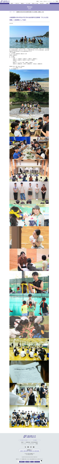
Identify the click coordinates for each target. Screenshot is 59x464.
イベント (32, 461)
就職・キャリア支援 (35, 3)
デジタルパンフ (37, 461)
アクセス (54, 1)
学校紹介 (12, 3)
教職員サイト (23, 442)
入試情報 (47, 3)
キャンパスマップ (50, 1)
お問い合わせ (45, 1)
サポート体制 (28, 3)
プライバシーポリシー (24, 443)
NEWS (14, 11)
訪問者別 (37, 1)
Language (41, 1)
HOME (10, 11)
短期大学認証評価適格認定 (34, 442)
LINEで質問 (27, 461)
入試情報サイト (21, 461)
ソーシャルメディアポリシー (31, 443)
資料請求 (57, 1)
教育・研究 (41, 3)
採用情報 (37, 443)
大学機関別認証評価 (27, 442)
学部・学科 (17, 3)
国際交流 (22, 3)
